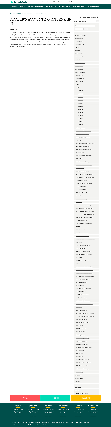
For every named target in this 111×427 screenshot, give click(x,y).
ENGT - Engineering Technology (83, 245)
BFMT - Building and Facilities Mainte (84, 155)
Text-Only (47, 424)
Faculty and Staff (78, 375)
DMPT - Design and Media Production (84, 208)
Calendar (86, 1)
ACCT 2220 (80, 124)
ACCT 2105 (80, 94)
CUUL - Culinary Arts (80, 196)
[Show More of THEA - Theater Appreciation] (75, 365)
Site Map (77, 390)
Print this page (96, 18)
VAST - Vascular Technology (82, 369)
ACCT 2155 (80, 118)
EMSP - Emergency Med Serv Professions (85, 239)
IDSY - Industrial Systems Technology (84, 273)
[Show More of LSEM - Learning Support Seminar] (75, 279)
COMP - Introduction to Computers (84, 183)
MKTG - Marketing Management (83, 301)
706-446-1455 (33, 412)
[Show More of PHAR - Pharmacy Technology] (75, 322)
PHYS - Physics (79, 325)
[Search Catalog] (85, 26)
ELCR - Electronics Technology (83, 230)
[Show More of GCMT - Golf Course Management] (75, 251)
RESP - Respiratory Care (81, 341)
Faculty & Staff (70, 1)
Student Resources (94, 6)
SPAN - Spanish (79, 353)
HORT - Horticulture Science (82, 260)
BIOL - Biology (79, 158)
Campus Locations (79, 378)
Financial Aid (77, 60)
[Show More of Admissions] (74, 50)
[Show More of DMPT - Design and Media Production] (75, 208)
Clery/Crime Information (34, 422)
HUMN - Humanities (80, 264)
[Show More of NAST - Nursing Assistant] (75, 310)
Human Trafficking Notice (67, 422)
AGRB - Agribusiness (80, 128)
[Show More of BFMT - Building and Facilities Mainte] (75, 155)
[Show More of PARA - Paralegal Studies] (75, 319)
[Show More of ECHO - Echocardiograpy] (75, 220)
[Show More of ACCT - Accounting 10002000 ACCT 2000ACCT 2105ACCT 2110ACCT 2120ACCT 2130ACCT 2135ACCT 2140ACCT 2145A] (75, 81)
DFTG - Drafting (79, 202)
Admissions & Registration (36, 6)
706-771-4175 (63, 412)
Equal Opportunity (79, 38)
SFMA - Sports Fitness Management (84, 347)
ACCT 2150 (80, 115)
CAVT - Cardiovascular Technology (84, 165)
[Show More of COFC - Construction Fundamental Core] (75, 177)
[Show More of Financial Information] (74, 56)
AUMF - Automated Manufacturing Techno (85, 143)
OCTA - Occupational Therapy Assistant (85, 316)
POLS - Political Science (81, 331)
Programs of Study (79, 75)
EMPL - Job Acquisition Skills (82, 236)
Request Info (85, 398)
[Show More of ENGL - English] (75, 242)
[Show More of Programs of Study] (74, 75)
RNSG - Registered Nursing (82, 344)
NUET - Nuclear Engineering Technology (85, 313)
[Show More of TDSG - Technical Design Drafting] (75, 362)
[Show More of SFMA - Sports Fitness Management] (75, 347)
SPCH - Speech (79, 356)
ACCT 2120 (80, 100)
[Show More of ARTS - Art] (75, 140)
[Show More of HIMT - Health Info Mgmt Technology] (75, 254)
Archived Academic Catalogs (81, 393)
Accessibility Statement (22, 422)
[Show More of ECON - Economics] (75, 226)
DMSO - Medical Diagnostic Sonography (85, 211)
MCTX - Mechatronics (81, 291)
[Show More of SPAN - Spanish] (75, 353)
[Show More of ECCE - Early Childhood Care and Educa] (75, 214)
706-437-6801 (93, 412)
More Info (18, 416)
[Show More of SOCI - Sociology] (75, 350)
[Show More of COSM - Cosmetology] (75, 186)
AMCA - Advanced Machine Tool (83, 137)
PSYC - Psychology (80, 335)
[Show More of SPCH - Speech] (75, 356)
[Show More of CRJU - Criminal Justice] (75, 189)
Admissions (77, 50)
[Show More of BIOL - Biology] (75, 158)
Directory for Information (80, 35)
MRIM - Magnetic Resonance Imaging (84, 304)
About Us (14, 6)
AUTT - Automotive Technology (83, 146)
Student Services (79, 66)
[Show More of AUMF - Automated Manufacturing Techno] (75, 143)
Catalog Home (78, 387)
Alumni (43, 1)
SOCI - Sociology (80, 350)
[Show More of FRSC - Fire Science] (75, 248)
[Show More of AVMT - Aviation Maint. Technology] (75, 149)
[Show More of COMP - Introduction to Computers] (75, 183)
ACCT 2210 (80, 121)
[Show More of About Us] (74, 47)
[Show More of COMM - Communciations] (75, 180)
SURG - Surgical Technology (82, 359)
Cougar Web (97, 1)
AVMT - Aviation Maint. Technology (83, 149)
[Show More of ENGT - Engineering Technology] (75, 245)
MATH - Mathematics (80, 285)
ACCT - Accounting (36, 13)
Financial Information (79, 56)
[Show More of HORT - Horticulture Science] (75, 260)
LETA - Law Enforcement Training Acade (85, 276)
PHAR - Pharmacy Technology (82, 322)
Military (54, 1)
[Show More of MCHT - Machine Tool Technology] (75, 288)
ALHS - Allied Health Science (82, 134)
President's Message (79, 44)
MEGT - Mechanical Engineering (83, 294)
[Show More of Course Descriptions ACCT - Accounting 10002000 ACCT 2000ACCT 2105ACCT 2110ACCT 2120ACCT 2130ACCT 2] (74, 78)
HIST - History (79, 257)
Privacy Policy (86, 422)
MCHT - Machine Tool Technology (83, 288)
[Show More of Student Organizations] (74, 72)
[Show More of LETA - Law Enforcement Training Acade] (75, 276)
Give (91, 1)
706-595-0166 (78, 412)
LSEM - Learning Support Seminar (83, 279)
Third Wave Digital (39, 424)
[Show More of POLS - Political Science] (75, 331)
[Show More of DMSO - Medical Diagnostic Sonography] (75, 211)
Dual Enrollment (79, 1)
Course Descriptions (28, 13)
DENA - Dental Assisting (81, 199)
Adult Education (61, 1)
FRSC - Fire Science (80, 248)
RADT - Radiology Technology (82, 338)
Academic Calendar (79, 41)
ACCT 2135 (80, 106)
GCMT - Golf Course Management (83, 251)
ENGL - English (79, 242)
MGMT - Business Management (83, 298)
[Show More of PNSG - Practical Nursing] (75, 328)
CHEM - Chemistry (80, 168)
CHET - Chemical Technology (82, 171)
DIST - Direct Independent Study (83, 205)
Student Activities (79, 69)
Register (55, 398)
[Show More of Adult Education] (74, 53)
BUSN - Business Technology (82, 162)
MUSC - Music (79, 307)
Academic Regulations (80, 63)
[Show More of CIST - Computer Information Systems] (75, 174)
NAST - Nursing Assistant (81, 310)
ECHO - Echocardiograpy (81, 220)
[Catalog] (85, 21)
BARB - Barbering (80, 152)
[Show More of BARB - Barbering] (75, 152)
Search (85, 28)
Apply (25, 398)
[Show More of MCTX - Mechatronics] (75, 291)
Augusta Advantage (51, 6)
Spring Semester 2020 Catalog (16, 13)
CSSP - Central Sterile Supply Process (84, 192)
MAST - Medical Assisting (81, 282)
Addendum (77, 381)
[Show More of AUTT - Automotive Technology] (75, 146)
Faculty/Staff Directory (55, 422)
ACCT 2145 (80, 112)
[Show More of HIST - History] (75, 257)
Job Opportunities (78, 422)
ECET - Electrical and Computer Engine (84, 217)
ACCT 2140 (80, 109)
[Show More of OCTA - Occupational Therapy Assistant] (75, 316)
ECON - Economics (80, 226)
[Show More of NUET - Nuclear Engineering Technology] (75, 313)
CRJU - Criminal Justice (81, 189)
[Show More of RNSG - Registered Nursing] (75, 344)
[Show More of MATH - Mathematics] (75, 285)
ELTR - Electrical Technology (82, 233)
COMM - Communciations (81, 180)
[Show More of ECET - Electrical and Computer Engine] (75, 217)
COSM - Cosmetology (81, 186)
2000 (42, 13)
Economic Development (79, 6)
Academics (23, 6)
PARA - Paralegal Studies (81, 319)
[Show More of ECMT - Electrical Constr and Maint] (75, 223)
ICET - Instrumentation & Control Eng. (84, 267)
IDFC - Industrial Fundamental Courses (84, 270)
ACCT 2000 (80, 90)
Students (49, 1)
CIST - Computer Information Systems (84, 174)
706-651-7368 (48, 412)
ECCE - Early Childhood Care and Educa (85, 214)
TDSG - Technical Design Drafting (83, 362)
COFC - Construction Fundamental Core (85, 177)
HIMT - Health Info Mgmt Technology (84, 254)
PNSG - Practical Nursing (81, 328)
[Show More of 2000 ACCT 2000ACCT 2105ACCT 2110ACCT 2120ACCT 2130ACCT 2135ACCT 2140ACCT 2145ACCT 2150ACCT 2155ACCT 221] (76, 87)
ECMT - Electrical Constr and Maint (83, 223)
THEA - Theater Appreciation (82, 365)
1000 (78, 84)
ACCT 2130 (80, 103)
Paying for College (65, 6)
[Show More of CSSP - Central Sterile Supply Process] (75, 192)
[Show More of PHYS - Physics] (75, 325)
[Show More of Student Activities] (74, 69)
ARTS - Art (78, 140)
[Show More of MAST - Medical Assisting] (75, 282)
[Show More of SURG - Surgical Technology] (75, 359)
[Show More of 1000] (76, 84)
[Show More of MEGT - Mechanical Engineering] (75, 294)
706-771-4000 (18, 412)
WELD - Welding (79, 372)
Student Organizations (80, 72)
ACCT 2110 (80, 97)
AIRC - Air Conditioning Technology (84, 131)
